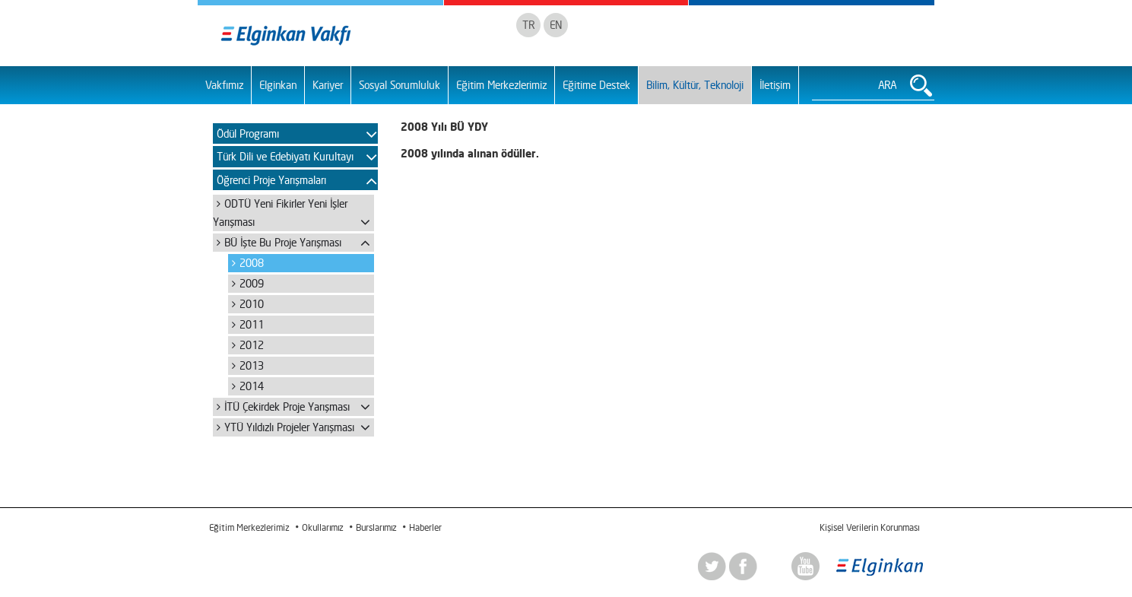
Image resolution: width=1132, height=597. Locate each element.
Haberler (425, 527)
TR (528, 24)
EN (556, 24)
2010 (251, 303)
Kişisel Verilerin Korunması (869, 527)
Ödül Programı (248, 133)
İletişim (775, 84)
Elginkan (277, 84)
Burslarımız (376, 527)
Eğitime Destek (596, 84)
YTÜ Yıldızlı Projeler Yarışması (289, 427)
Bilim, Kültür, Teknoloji (695, 84)
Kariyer (327, 84)
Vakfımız (224, 84)
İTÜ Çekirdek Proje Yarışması (287, 406)
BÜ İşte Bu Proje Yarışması (282, 242)
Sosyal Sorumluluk (399, 84)
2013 (251, 365)
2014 (251, 385)
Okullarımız (322, 527)
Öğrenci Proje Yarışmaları (271, 179)
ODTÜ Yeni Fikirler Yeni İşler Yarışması (280, 212)
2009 (251, 283)
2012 (251, 344)
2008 (251, 262)
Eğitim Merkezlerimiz (501, 84)
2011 (251, 324)
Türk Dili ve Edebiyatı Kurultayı (285, 156)
